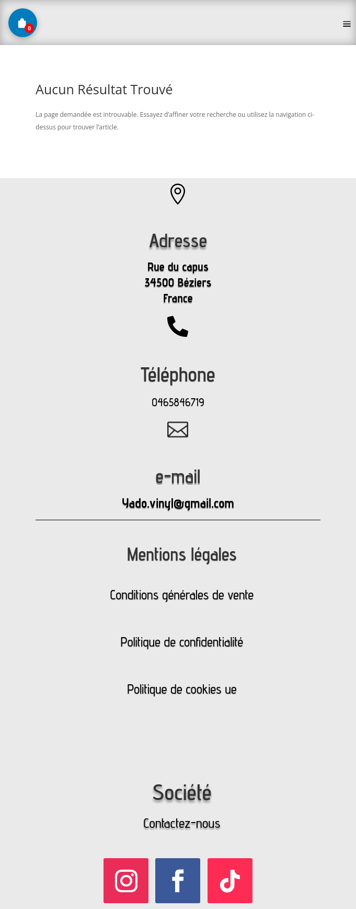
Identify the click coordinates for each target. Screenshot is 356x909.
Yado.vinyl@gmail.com (178, 503)
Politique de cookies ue (181, 689)
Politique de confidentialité (182, 642)
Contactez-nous (181, 823)
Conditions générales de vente (182, 595)
